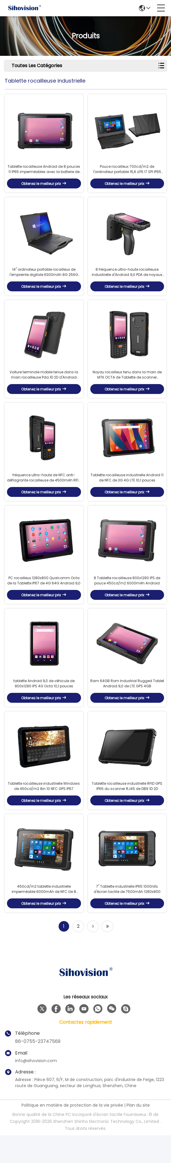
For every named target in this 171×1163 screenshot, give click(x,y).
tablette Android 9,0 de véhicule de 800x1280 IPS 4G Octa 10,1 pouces (44, 704)
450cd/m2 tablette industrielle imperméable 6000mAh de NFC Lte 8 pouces (44, 917)
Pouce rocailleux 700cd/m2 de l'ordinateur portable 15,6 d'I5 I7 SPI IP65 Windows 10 (127, 172)
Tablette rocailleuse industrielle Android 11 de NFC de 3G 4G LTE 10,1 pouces (127, 491)
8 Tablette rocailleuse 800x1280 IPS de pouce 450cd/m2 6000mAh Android (127, 598)
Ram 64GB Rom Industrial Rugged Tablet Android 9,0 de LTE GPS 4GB (127, 704)
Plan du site (138, 1133)
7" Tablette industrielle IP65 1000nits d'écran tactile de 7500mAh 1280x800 (127, 917)
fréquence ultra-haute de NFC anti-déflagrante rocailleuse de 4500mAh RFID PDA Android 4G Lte (44, 491)
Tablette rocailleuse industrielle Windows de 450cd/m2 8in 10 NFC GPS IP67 (44, 810)
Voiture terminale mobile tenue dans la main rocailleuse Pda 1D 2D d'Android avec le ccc (44, 385)
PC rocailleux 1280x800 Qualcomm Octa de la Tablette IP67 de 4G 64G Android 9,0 (43, 598)
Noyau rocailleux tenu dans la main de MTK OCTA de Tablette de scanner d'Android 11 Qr (127, 385)
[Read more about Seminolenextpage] (93, 954)
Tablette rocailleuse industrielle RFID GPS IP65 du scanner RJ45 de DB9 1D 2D (127, 810)
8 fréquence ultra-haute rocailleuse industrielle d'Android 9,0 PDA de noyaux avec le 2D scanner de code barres (127, 279)
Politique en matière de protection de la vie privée (72, 1133)
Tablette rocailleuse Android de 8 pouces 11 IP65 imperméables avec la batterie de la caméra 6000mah (44, 172)
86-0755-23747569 (37, 1069)
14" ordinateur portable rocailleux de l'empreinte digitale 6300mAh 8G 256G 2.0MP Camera (44, 279)
